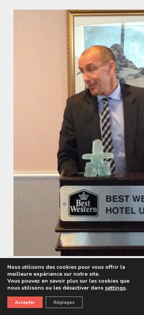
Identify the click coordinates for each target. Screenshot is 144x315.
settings (115, 288)
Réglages (64, 302)
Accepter (25, 302)
